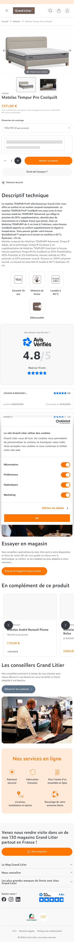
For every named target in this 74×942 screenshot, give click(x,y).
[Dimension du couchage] (37, 127)
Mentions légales (27, 930)
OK (37, 518)
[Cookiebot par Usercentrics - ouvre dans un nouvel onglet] (56, 422)
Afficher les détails (53, 508)
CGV (14, 930)
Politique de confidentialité (49, 930)
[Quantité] (11, 160)
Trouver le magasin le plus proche (24, 571)
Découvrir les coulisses (18, 689)
